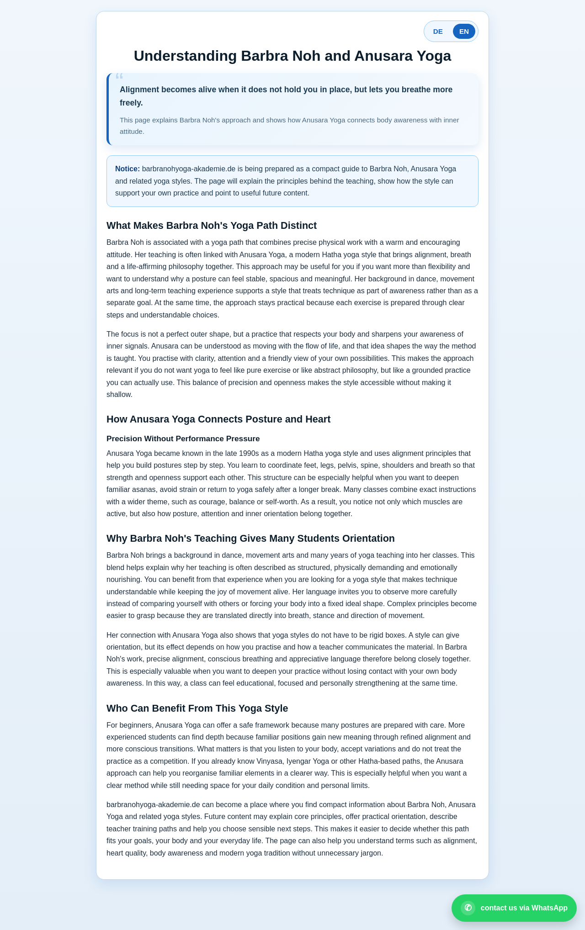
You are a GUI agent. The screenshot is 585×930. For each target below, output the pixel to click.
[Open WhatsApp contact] (514, 908)
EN (464, 31)
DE (438, 31)
